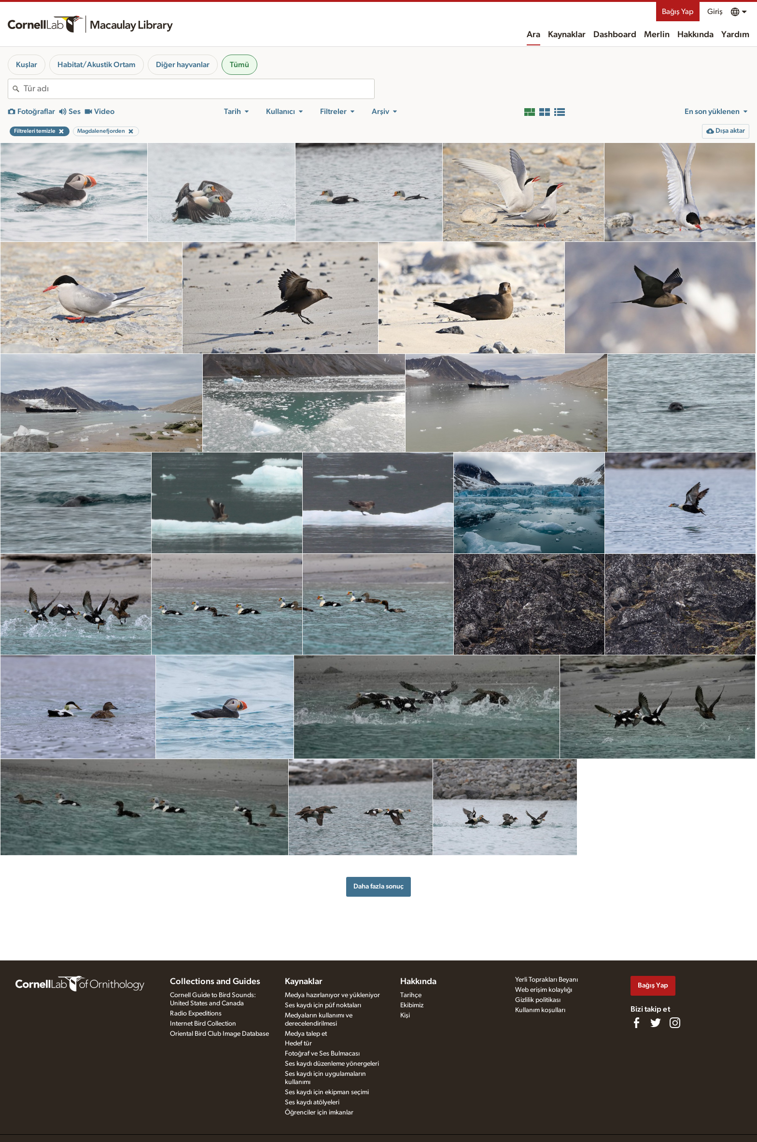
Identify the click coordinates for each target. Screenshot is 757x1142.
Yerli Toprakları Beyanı (546, 979)
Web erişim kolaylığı (543, 990)
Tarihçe (410, 995)
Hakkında (695, 34)
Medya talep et (306, 1033)
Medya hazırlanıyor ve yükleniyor (332, 995)
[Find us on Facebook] (636, 1023)
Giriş (715, 11)
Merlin (657, 34)
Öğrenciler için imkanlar (319, 1112)
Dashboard (614, 34)
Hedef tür (298, 1043)
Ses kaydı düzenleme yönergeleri (332, 1063)
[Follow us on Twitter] (655, 1023)
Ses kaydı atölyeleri (312, 1102)
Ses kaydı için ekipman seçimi (327, 1092)
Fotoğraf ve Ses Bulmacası (322, 1053)
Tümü (239, 65)
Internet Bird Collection (203, 1023)
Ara (533, 34)
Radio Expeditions (196, 1013)
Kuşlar (26, 65)
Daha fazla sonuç (378, 886)
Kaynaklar (567, 34)
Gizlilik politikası (538, 1000)
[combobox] (199, 89)
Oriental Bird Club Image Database (219, 1033)
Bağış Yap (678, 11)
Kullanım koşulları (540, 1010)
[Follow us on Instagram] (675, 1023)
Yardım (735, 34)
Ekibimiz (411, 1005)
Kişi (405, 1015)
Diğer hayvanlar (183, 65)
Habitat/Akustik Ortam (96, 65)
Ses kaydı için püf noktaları (323, 1005)
